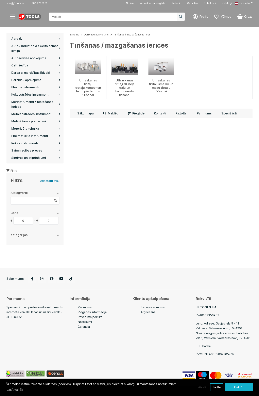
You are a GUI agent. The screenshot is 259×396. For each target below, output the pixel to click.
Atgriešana (148, 312)
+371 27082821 (40, 3)
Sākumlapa (85, 113)
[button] (244, 3)
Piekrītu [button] (239, 387)
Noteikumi (210, 3)
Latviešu (242, 3)
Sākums (74, 34)
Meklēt (110, 113)
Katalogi (227, 3)
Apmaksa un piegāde (153, 3)
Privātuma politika (90, 317)
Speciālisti (229, 113)
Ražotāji (176, 3)
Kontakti (160, 113)
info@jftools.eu (15, 3)
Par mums (204, 113)
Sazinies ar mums (153, 307)
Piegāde (135, 113)
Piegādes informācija (92, 312)
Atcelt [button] (202, 387)
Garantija (192, 3)
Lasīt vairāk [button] (14, 389)
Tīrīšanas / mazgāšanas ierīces (132, 34)
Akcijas (130, 3)
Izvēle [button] (217, 387)
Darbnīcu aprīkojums (96, 34)
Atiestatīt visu (49, 181)
